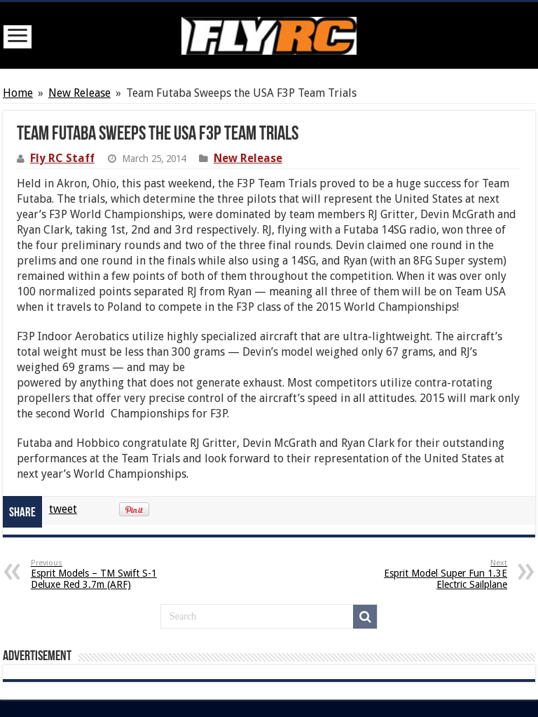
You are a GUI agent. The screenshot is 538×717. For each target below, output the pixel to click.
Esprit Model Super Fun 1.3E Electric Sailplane (435, 574)
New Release (79, 93)
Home (18, 93)
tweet (63, 509)
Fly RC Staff (62, 158)
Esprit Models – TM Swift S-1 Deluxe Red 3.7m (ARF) (102, 574)
